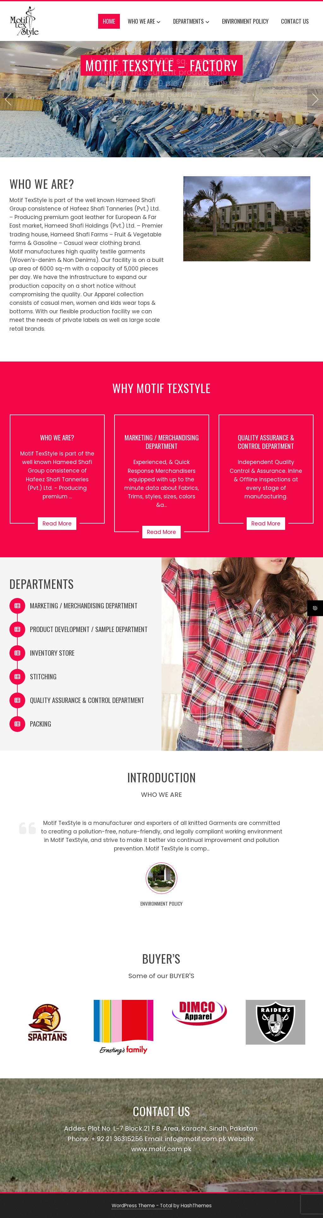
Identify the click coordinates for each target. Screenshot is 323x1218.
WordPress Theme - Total (142, 1205)
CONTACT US (295, 21)
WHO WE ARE (144, 22)
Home (109, 21)
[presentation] (8, 99)
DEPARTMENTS (191, 22)
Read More (57, 523)
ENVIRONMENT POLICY (245, 21)
